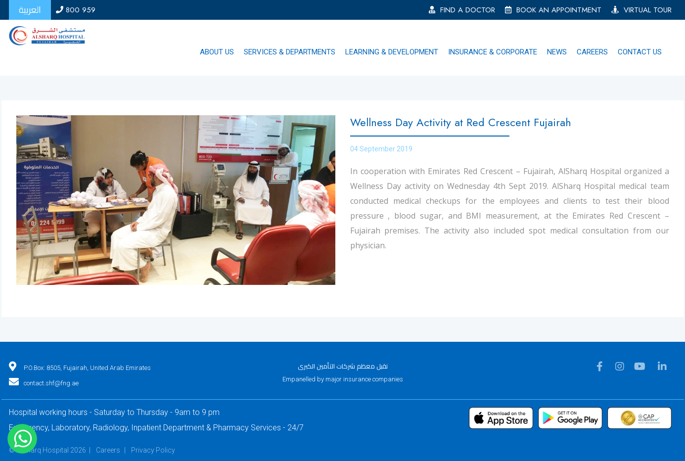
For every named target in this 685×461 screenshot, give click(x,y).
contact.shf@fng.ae (51, 383)
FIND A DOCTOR (462, 9)
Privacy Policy (153, 450)
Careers (108, 450)
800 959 (75, 9)
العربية (30, 9)
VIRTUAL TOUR (641, 9)
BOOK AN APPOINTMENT (553, 9)
